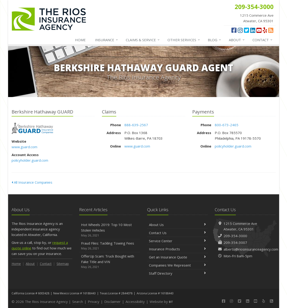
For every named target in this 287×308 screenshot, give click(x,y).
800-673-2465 (226, 125)
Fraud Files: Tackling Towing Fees (109, 246)
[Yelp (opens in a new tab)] (265, 30)
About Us (177, 224)
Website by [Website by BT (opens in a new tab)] (161, 301)
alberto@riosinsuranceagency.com (251, 249)
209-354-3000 (235, 235)
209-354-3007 (235, 242)
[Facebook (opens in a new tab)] (234, 30)
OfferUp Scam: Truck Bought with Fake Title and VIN (109, 261)
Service (143, 39)
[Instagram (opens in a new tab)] (240, 30)
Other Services (183, 39)
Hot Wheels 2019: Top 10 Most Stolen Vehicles (109, 230)
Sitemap (63, 263)
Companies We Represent (177, 265)
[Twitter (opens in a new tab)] (246, 30)
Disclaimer (112, 301)
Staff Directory (177, 273)
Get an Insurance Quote (177, 257)
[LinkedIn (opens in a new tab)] (252, 30)
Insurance (106, 39)
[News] (270, 30)
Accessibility (135, 301)
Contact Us (177, 232)
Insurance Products (177, 249)
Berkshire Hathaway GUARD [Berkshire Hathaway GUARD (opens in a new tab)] (32, 128)
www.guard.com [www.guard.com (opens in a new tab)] (24, 147)
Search (77, 301)
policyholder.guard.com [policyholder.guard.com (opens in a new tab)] (30, 160)
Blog (214, 39)
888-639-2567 (136, 125)
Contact (262, 39)
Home (80, 40)
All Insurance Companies (32, 182)
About (237, 39)
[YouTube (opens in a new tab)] (259, 30)
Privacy (93, 301)
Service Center (177, 241)
